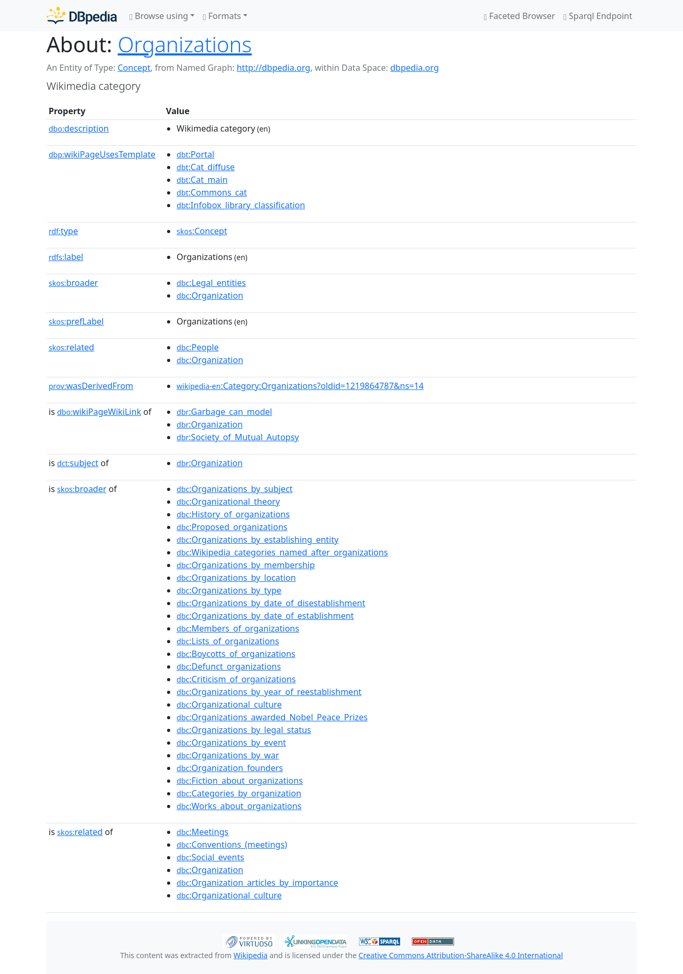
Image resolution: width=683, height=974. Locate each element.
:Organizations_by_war (228, 755)
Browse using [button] (159, 16)
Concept (133, 67)
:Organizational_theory (228, 501)
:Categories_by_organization (239, 793)
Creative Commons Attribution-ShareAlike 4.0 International (460, 955)
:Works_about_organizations (239, 806)
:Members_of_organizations (238, 628)
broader (73, 283)
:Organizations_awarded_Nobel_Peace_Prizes (272, 717)
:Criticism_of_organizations (236, 679)
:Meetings (202, 832)
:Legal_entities (211, 283)
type (63, 231)
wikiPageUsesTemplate (102, 154)
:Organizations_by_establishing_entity (257, 539)
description (79, 128)
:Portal (195, 154)
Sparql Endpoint (598, 16)
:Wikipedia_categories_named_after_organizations (282, 552)
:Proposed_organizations (232, 527)
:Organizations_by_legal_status (244, 730)
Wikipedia (250, 955)
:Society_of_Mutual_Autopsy (238, 437)
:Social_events (210, 857)
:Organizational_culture (229, 704)
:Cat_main (202, 179)
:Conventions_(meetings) (232, 844)
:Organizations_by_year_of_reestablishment (269, 692)
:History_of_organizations (233, 514)
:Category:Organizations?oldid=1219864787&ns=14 (300, 386)
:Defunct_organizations (229, 666)
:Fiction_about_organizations (240, 780)
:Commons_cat (212, 192)
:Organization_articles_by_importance (257, 882)
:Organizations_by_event (231, 742)
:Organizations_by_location (236, 577)
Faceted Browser (519, 16)
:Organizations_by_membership (246, 565)
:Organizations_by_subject (235, 489)
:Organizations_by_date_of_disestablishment (271, 603)
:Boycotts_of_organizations (236, 654)
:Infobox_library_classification (241, 205)
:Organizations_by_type (229, 590)
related (71, 347)
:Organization (210, 295)
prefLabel (76, 321)
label (66, 257)
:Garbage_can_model (224, 412)
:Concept (202, 231)
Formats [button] (222, 16)
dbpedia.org (414, 67)
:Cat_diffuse (206, 167)
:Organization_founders (230, 768)
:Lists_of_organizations (228, 641)
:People (198, 347)
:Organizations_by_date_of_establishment (265, 615)
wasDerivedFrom (91, 386)
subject (77, 463)
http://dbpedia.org (273, 67)
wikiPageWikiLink (99, 412)
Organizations (185, 44)
